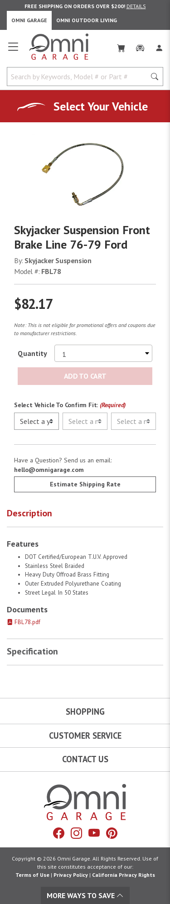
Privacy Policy (70, 874)
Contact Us (85, 759)
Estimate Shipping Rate (85, 484)
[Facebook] (58, 833)
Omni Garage (29, 20)
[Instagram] (76, 833)
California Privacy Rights (123, 874)
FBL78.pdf (23, 622)
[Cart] (121, 46)
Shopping (85, 711)
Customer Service (85, 735)
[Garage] (140, 46)
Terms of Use (32, 874)
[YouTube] (94, 833)
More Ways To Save (85, 895)
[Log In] (159, 46)
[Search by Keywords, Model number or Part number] (79, 76)
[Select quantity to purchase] (103, 353)
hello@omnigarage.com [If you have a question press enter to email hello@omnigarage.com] (49, 470)
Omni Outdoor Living (86, 20)
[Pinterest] (111, 833)
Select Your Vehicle (100, 106)
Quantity (32, 353)
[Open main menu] (13, 50)
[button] (85, 515)
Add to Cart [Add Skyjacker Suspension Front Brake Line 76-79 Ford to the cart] (85, 375)
